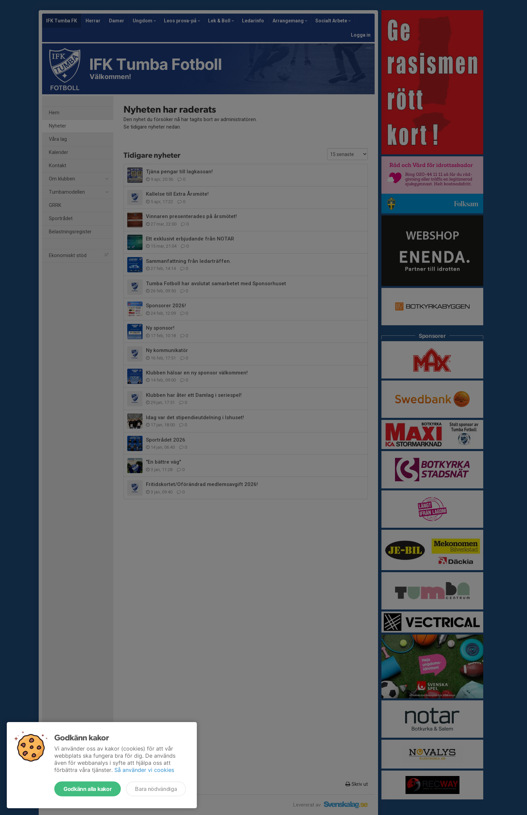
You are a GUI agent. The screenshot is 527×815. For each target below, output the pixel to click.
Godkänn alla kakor (87, 788)
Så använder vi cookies (144, 770)
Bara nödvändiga (156, 788)
